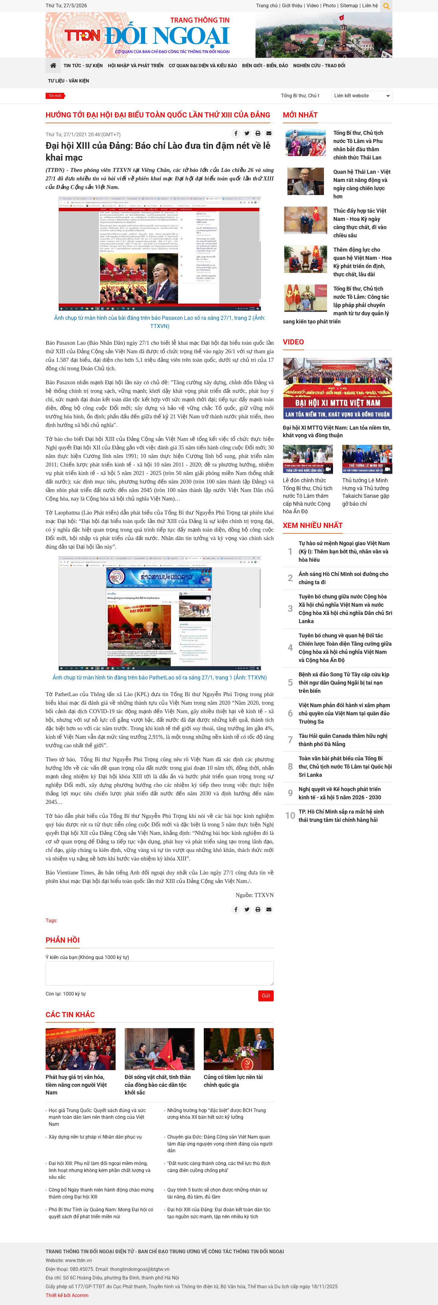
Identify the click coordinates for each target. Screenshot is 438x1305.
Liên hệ (370, 6)
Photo (329, 6)
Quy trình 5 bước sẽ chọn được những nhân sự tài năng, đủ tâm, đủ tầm (217, 1193)
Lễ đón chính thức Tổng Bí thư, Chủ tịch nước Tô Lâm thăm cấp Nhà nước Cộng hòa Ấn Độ (307, 496)
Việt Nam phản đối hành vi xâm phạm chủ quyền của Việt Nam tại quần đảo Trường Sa (344, 713)
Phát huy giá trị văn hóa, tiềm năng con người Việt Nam (76, 1084)
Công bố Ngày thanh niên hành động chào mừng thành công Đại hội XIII (101, 1193)
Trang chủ (267, 6)
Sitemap (349, 6)
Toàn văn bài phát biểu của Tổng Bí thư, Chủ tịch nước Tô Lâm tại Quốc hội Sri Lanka (345, 766)
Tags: (51, 920)
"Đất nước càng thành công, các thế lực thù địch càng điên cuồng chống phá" (218, 1166)
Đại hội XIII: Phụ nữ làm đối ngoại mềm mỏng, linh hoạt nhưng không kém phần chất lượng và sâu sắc (100, 1170)
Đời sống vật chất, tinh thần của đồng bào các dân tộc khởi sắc (158, 1084)
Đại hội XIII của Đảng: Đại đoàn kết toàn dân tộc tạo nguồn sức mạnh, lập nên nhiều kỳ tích (218, 1213)
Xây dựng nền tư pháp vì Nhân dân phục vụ (95, 1137)
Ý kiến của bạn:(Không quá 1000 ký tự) (87, 957)
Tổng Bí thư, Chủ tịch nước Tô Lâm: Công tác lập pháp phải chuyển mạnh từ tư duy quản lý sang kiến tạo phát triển (336, 305)
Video (313, 6)
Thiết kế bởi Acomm (67, 1295)
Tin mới (55, 96)
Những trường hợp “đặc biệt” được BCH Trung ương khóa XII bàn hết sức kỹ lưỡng (216, 1114)
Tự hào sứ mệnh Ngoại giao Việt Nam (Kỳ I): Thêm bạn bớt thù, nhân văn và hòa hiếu (344, 551)
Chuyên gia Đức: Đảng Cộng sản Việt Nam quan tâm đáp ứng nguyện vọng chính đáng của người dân (220, 1143)
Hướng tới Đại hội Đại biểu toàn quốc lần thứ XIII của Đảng (158, 115)
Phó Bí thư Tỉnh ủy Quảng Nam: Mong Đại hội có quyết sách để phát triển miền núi (101, 1213)
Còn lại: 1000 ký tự (66, 994)
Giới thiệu (292, 6)
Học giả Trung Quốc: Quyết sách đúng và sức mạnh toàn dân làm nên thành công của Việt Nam (97, 1117)
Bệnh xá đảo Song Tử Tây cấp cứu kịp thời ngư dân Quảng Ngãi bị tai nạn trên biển (344, 682)
